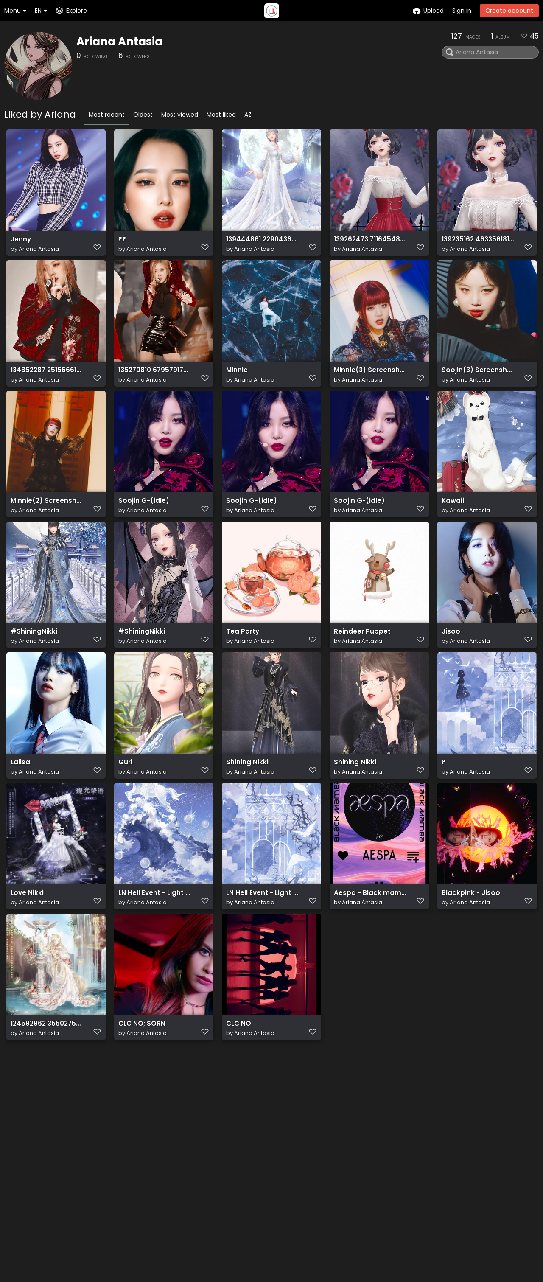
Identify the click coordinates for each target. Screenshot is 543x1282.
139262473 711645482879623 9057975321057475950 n (370, 243)
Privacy (269, 1203)
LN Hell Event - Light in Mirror (154, 944)
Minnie (236, 383)
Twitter (338, 1151)
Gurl (125, 803)
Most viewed (179, 114)
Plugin (267, 1161)
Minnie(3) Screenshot (367, 383)
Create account (509, 10)
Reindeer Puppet (360, 663)
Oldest (143, 114)
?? (121, 243)
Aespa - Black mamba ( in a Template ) (370, 944)
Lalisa (20, 803)
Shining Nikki (245, 803)
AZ (248, 114)
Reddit (337, 1161)
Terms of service (283, 1193)
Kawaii (452, 523)
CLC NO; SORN (139, 1084)
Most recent (107, 114)
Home (267, 1140)
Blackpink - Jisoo (468, 944)
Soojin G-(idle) (141, 523)
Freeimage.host (127, 1252)
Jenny (20, 243)
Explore (268, 1151)
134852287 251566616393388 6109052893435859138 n (47, 383)
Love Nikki (26, 944)
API (156, 1177)
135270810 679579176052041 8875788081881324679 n (154, 383)
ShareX (77, 1203)
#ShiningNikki (32, 663)
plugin (75, 1185)
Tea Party (241, 663)
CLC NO (237, 1084)
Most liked (221, 114)
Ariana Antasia (119, 41)
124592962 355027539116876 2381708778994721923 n (47, 1084)
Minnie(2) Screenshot (44, 523)
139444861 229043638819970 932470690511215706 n (262, 243)
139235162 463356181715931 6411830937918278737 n (478, 243)
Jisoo (450, 663)
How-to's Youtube (354, 1172)
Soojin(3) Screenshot (475, 383)
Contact (340, 1140)
